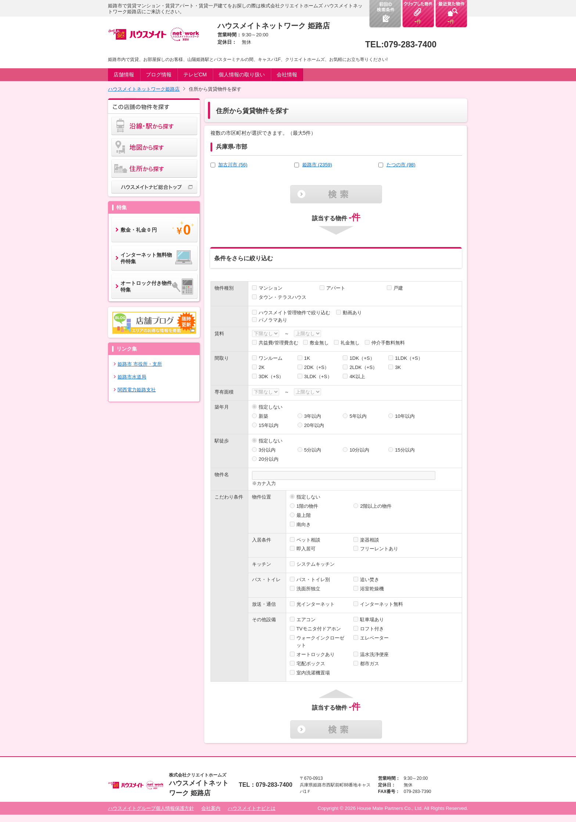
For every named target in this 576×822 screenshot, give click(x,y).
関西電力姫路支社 (137, 389)
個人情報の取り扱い (242, 74)
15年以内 (268, 425)
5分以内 (312, 450)
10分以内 (359, 450)
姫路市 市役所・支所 (140, 364)
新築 (263, 416)
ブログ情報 (159, 74)
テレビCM (195, 74)
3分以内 (267, 450)
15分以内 (405, 450)
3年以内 (312, 416)
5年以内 (357, 416)
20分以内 (268, 459)
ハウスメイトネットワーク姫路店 (144, 89)
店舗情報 (124, 74)
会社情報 (287, 74)
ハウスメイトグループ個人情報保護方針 (151, 808)
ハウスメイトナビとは (252, 808)
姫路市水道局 (132, 377)
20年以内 (314, 425)
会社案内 (210, 808)
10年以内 (405, 416)
